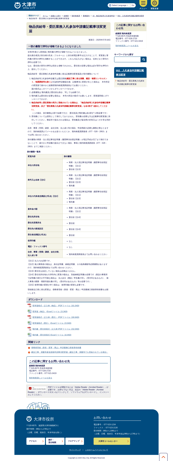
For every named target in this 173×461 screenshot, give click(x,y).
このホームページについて (96, 450)
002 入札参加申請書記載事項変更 (130, 16)
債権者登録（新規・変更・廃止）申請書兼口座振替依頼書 (56, 348)
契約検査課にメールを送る (40, 378)
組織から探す (56, 16)
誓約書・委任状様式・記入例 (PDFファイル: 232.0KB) (55, 329)
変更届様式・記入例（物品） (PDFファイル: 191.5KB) (55, 306)
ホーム (45, 16)
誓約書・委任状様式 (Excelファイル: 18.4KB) (51, 335)
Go (133, 5)
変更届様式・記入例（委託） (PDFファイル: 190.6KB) (55, 317)
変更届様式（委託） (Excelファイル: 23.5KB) (51, 323)
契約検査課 (76, 16)
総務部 (66, 16)
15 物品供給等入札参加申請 (104, 16)
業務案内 (86, 16)
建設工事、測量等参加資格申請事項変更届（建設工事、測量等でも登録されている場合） (69, 352)
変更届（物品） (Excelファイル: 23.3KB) (50, 312)
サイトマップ (75, 450)
